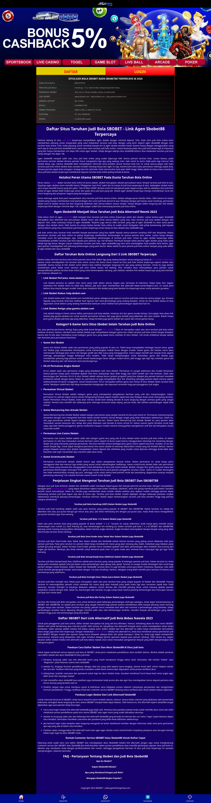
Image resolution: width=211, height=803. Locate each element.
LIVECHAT (190, 798)
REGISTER (63, 798)
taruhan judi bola (60, 488)
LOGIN (140, 71)
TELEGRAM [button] (147, 798)
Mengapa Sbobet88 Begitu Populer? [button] (104, 778)
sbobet (53, 182)
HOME (21, 798)
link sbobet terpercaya (162, 259)
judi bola (66, 140)
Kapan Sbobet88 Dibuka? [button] (104, 766)
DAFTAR (71, 71)
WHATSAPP (105, 798)
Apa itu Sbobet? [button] (104, 761)
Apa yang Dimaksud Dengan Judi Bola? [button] (104, 772)
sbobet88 (67, 217)
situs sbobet (108, 329)
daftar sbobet (100, 631)
